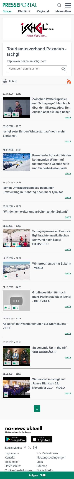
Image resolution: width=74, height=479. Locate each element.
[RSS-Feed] (69, 81)
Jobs (40, 461)
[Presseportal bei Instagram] (34, 447)
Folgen (37, 475)
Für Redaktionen (47, 453)
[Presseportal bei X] (28, 447)
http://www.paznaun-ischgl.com (26, 61)
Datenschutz (13, 466)
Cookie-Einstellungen (18, 470)
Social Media (45, 470)
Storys (7, 11)
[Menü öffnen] (68, 5)
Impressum (12, 453)
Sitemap (42, 466)
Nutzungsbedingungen (51, 457)
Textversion (12, 461)
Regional (43, 11)
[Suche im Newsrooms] (37, 69)
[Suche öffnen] (59, 5)
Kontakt (9, 457)
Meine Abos (63, 11)
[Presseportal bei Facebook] (24, 447)
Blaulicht (24, 11)
